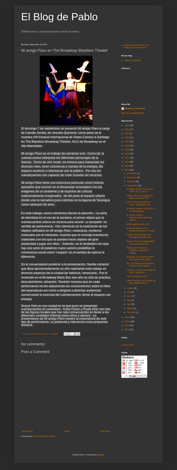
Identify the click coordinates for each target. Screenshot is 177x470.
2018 (127, 153)
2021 (127, 141)
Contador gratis (127, 345)
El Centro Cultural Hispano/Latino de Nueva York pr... (139, 217)
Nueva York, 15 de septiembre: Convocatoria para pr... (141, 242)
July (129, 292)
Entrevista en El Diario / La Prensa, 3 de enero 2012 (136, 46)
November (132, 177)
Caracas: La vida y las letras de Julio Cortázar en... (141, 271)
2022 (127, 137)
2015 (127, 166)
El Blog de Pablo (59, 16)
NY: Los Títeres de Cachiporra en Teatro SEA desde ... (140, 264)
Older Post (105, 431)
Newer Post (27, 431)
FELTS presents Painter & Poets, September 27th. (139, 203)
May (129, 300)
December (132, 173)
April (129, 304)
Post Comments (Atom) (44, 436)
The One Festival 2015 (137, 276)
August (130, 288)
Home (66, 431)
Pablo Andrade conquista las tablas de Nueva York (140, 196)
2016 (127, 162)
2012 (127, 321)
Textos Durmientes (132, 60)
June (129, 296)
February (131, 312)
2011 (127, 325)
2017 (127, 158)
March (130, 308)
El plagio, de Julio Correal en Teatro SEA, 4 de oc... (140, 190)
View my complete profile (132, 113)
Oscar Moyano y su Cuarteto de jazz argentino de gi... (141, 281)
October (131, 181)
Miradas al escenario (135, 108)
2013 (127, 317)
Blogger (100, 455)
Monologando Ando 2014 (138, 224)
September (132, 185)
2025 (127, 125)
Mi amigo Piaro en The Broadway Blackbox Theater (141, 229)
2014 (127, 170)
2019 (127, 149)
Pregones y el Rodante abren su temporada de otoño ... (140, 258)
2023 (127, 133)
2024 (127, 129)
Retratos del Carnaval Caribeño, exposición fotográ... (137, 250)
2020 (127, 146)
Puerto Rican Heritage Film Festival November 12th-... (140, 236)
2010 (127, 329)
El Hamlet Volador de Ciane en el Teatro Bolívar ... (141, 209)
